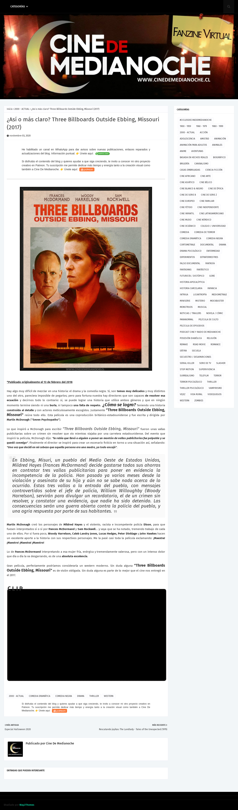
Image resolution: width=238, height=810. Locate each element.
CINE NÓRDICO (203, 219)
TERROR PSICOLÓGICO (191, 382)
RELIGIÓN (211, 338)
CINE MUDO (185, 219)
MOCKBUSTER (217, 300)
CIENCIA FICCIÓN (213, 170)
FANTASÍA (210, 263)
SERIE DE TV (205, 363)
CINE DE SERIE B (188, 194)
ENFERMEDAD (213, 251)
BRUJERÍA (184, 163)
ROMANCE (215, 344)
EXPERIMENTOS (187, 257)
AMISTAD (204, 138)
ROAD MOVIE (199, 344)
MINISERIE (185, 300)
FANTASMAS (186, 269)
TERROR (217, 375)
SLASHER (220, 363)
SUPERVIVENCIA (207, 369)
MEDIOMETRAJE (219, 294)
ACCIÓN (204, 132)
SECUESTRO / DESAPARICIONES (195, 357)
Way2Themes (26, 804)
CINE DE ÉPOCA (215, 188)
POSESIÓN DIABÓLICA (191, 338)
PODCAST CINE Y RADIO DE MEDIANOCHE (200, 332)
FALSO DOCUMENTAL (190, 263)
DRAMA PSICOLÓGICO (190, 251)
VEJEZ (182, 394)
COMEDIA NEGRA (63, 696)
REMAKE (184, 344)
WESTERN (108, 696)
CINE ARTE (205, 176)
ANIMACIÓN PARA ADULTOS (193, 145)
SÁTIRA (183, 350)
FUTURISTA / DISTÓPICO (192, 276)
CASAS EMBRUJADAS (190, 170)
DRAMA (80, 696)
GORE (212, 276)
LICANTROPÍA (200, 294)
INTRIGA (184, 294)
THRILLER (94, 696)
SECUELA (196, 350)
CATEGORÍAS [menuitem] (17, 6)
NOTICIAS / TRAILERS (190, 313)
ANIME (183, 151)
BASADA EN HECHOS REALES (194, 157)
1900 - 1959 (185, 126)
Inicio (9, 109)
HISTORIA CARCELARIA (191, 288)
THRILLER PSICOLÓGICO (192, 388)
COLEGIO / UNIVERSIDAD (213, 226)
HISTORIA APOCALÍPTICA (192, 282)
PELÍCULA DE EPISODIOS (192, 325)
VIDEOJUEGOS (215, 394)
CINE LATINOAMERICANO (211, 213)
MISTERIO (200, 300)
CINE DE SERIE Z (209, 194)
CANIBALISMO (201, 163)
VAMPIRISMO (215, 388)
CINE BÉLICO (205, 182)
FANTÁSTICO (203, 269)
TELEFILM (204, 375)
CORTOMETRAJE (187, 244)
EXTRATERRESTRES (209, 257)
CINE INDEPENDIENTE (208, 207)
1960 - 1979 (201, 126)
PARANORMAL (186, 319)
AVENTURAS (197, 151)
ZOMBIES (198, 400)
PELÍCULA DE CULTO (208, 319)
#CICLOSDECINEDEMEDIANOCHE (196, 120)
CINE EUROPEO (187, 201)
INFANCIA (212, 288)
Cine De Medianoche (59, 743)
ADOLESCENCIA (187, 138)
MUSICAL (202, 307)
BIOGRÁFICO (219, 157)
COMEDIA (184, 232)
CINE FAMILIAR (207, 201)
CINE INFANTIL (187, 213)
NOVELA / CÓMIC (214, 313)
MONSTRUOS (186, 307)
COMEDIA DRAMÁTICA (39, 696)
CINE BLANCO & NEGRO (191, 188)
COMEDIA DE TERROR (204, 232)
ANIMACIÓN (220, 138)
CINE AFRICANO (187, 176)
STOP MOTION (187, 369)
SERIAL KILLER (187, 363)
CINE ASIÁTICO (187, 182)
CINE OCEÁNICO (188, 226)
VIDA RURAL (196, 394)
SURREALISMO (187, 375)
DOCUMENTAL (207, 244)
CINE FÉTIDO (186, 207)
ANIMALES (217, 145)
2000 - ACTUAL (21, 109)
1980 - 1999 (217, 126)
